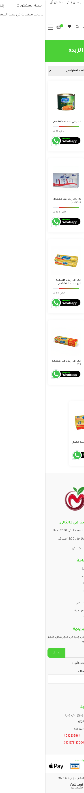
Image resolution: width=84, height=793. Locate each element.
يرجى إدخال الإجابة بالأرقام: (42, 663)
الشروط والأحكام (42, 603)
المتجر (42, 583)
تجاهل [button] (67, 8)
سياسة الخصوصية (42, 610)
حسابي (42, 589)
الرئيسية (42, 569)
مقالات (42, 617)
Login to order (69, 131)
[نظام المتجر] (25, 71)
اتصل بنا (42, 596)
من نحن (42, 576)
